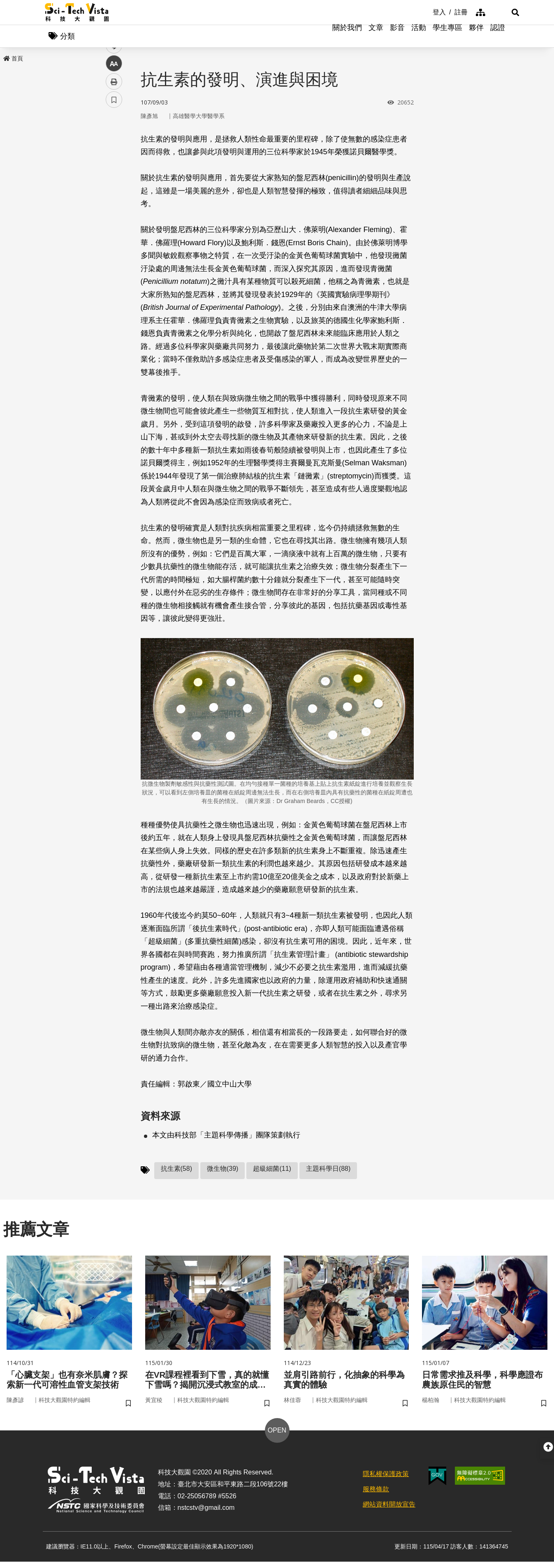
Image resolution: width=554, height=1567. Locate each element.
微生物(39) (222, 1170)
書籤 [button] (114, 247)
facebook (114, 157)
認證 (497, 37)
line (111, 193)
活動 (418, 37)
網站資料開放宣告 (389, 1509)
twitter (114, 175)
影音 (397, 37)
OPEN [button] (277, 1435)
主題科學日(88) (328, 1170)
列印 (114, 229)
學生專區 (447, 37)
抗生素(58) (176, 1170)
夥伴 (476, 37)
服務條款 (376, 1493)
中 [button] (114, 211)
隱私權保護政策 (386, 1479)
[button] (499, 12)
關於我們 (347, 37)
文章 (376, 37)
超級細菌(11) (272, 1170)
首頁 (13, 60)
